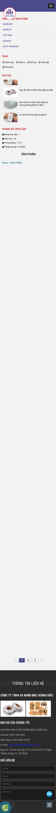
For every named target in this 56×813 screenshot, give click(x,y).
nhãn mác (8, 62)
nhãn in (20, 62)
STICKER (7, 67)
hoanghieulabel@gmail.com (24, 744)
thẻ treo (32, 62)
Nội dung (28, 794)
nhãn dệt (44, 62)
